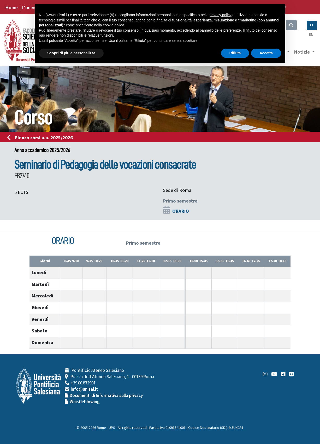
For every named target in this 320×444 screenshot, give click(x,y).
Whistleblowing (85, 402)
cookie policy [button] (113, 25)
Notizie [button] (302, 52)
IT (311, 25)
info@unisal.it (84, 389)
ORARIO (180, 211)
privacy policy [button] (221, 15)
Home (11, 7)
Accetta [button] (266, 53)
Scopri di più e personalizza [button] (71, 53)
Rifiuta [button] (235, 53)
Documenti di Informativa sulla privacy (106, 396)
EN (311, 34)
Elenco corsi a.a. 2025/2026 (41, 137)
